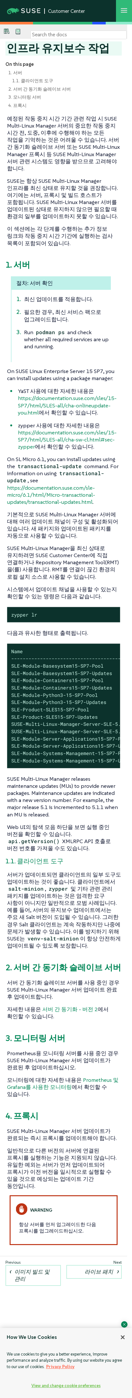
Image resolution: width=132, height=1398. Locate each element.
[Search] (78, 35)
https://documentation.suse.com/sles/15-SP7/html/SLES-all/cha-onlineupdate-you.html (67, 405)
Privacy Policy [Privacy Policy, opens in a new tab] (60, 1366)
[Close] (123, 1337)
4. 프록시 (17, 105)
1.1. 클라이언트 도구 (32, 81)
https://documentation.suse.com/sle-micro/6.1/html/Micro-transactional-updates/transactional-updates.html (51, 494)
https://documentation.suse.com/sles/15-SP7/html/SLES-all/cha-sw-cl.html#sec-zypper (67, 439)
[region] (66, 1363)
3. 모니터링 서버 (24, 97)
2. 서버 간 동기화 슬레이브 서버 (39, 89)
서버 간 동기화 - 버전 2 (70, 1009)
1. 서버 (15, 73)
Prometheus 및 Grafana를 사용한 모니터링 (63, 1083)
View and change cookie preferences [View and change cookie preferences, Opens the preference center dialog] (66, 1385)
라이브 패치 (99, 1271)
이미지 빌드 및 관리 (32, 1275)
